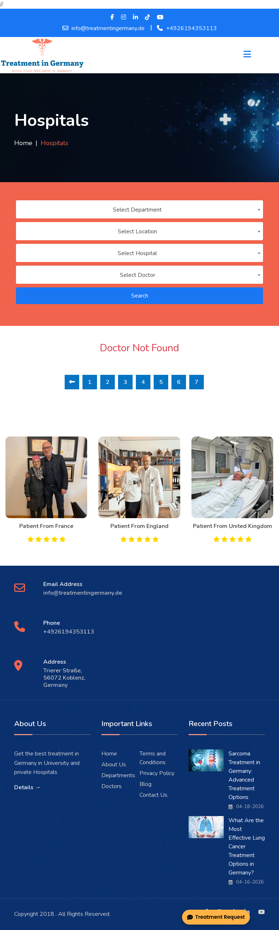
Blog (145, 784)
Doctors (111, 786)
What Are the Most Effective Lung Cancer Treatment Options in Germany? (247, 846)
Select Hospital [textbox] (137, 253)
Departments (118, 775)
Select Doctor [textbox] (137, 275)
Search (139, 296)
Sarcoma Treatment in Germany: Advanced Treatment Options (244, 775)
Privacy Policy (157, 773)
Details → (27, 787)
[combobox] (139, 209)
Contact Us (153, 795)
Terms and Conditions (153, 758)
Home (23, 143)
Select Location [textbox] (137, 231)
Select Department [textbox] (137, 210)
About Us (113, 765)
